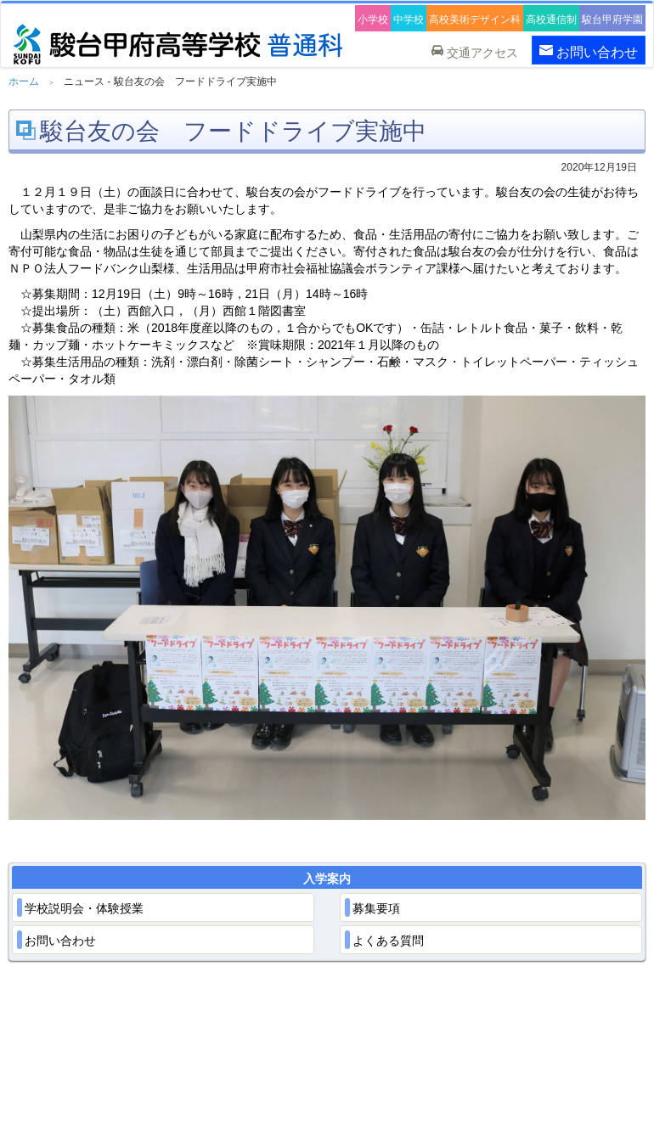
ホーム (23, 81)
